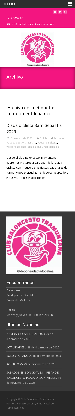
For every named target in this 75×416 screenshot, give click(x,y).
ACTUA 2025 (14, 364)
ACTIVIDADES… (16, 347)
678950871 (17, 18)
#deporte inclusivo (47, 142)
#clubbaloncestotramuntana (21, 142)
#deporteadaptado (16, 147)
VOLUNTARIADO (17, 356)
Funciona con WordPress (20, 403)
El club (43, 138)
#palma (32, 147)
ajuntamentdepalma (48, 147)
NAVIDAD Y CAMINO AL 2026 (25, 334)
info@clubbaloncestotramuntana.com (32, 24)
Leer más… (14, 185)
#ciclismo (59, 138)
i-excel (47, 403)
